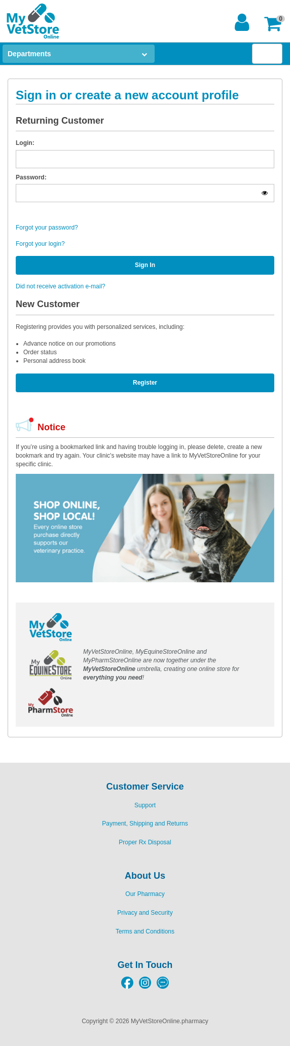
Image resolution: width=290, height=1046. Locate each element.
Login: (25, 142)
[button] (275, 23)
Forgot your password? (47, 227)
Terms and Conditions (145, 931)
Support (145, 805)
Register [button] (145, 382)
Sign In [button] (145, 265)
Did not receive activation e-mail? (60, 286)
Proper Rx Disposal (145, 842)
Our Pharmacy (144, 894)
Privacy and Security (144, 912)
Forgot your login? (40, 243)
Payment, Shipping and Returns (145, 823)
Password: (31, 177)
